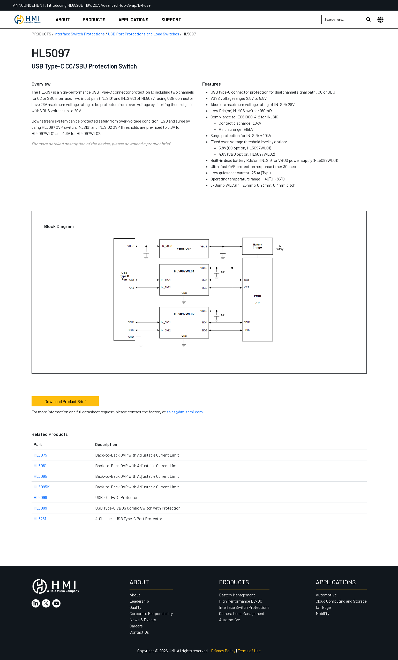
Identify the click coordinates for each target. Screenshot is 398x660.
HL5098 (40, 497)
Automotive (229, 619)
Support (171, 19)
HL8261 (40, 518)
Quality (135, 607)
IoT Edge (323, 607)
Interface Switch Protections (79, 33)
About (63, 19)
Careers (136, 625)
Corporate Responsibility (151, 613)
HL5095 (40, 476)
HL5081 (40, 465)
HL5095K (42, 486)
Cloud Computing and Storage (341, 600)
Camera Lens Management (242, 613)
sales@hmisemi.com (185, 411)
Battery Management (237, 594)
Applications (133, 19)
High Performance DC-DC (240, 600)
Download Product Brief (65, 401)
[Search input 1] (343, 19)
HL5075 (40, 454)
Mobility (322, 613)
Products (94, 19)
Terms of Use (249, 650)
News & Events (143, 619)
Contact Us (139, 631)
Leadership (139, 600)
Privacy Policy (223, 650)
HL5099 (40, 507)
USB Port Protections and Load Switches (143, 33)
